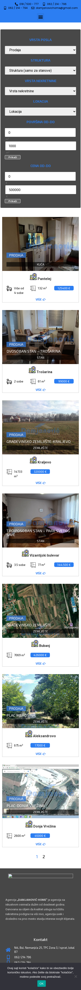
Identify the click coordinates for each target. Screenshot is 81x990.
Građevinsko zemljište (28, 624)
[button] (40, 16)
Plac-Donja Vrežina (25, 805)
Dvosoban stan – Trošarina (33, 351)
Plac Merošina (20, 715)
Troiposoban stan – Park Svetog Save (38, 532)
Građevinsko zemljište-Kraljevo (38, 441)
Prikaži (12, 157)
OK (42, 983)
